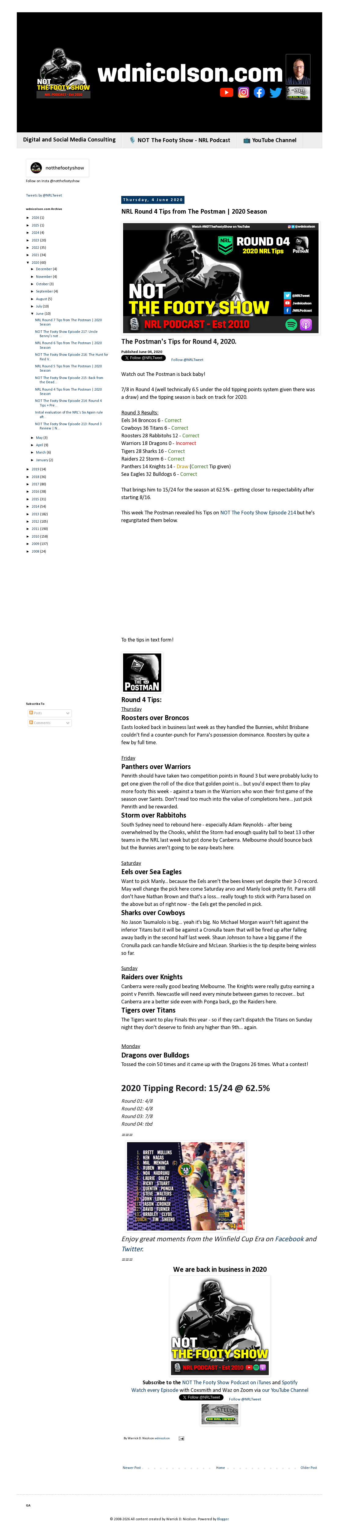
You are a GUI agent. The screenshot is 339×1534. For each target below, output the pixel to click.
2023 (36, 240)
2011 (36, 529)
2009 (36, 544)
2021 (36, 255)
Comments (39, 723)
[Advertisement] (62, 621)
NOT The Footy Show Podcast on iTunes (226, 1383)
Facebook (289, 1239)
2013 (36, 514)
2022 (36, 248)
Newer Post (132, 1468)
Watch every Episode (154, 1390)
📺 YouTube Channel (270, 141)
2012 (36, 522)
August (42, 299)
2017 (36, 484)
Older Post (309, 1468)
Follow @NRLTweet (187, 360)
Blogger (222, 1519)
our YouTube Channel (285, 1390)
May (39, 438)
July (39, 306)
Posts (35, 713)
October (42, 284)
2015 (36, 499)
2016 (36, 492)
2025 (36, 225)
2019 (36, 469)
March (41, 452)
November (44, 277)
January (42, 460)
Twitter (131, 1249)
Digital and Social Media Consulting (69, 140)
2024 (36, 233)
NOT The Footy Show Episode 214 (258, 513)
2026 (36, 218)
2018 (36, 477)
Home (220, 1468)
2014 (36, 507)
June (40, 314)
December (44, 269)
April (40, 445)
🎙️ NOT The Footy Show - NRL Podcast (179, 141)
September (45, 291)
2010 (36, 537)
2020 (36, 263)
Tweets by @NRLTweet (44, 195)
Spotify (289, 1383)
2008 (36, 552)
